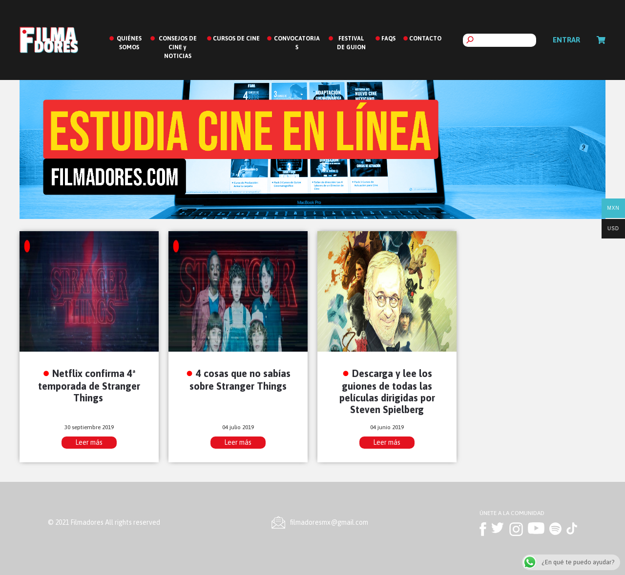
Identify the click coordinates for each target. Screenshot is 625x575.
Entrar (566, 40)
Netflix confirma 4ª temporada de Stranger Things (89, 385)
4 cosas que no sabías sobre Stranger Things (240, 379)
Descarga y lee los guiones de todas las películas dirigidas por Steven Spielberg (387, 391)
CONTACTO (425, 38)
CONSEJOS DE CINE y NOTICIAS (178, 47)
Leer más (89, 442)
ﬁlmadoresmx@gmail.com (329, 522)
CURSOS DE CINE (236, 38)
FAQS (388, 38)
